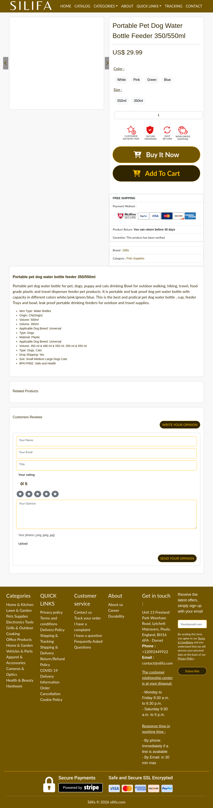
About (127, 6)
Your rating (26, 474)
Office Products (19, 639)
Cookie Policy (51, 699)
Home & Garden (19, 645)
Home (65, 6)
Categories (104, 6)
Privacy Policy (186, 658)
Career (113, 610)
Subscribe (192, 671)
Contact (194, 6)
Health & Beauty (19, 680)
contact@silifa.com (157, 663)
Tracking (173, 6)
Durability (116, 616)
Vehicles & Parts (19, 651)
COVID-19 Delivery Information (49, 676)
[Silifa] (31, 6)
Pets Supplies (135, 258)
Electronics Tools (19, 622)
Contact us (83, 612)
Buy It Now (156, 154)
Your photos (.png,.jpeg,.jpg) (36, 535)
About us (115, 604)
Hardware (14, 686)
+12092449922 (155, 651)
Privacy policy (51, 612)
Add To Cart (156, 173)
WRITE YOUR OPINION (180, 425)
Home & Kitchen (19, 604)
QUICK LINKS (148, 6)
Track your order (87, 618)
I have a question (88, 635)
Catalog (82, 6)
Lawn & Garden (19, 610)
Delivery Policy (52, 629)
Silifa (126, 250)
